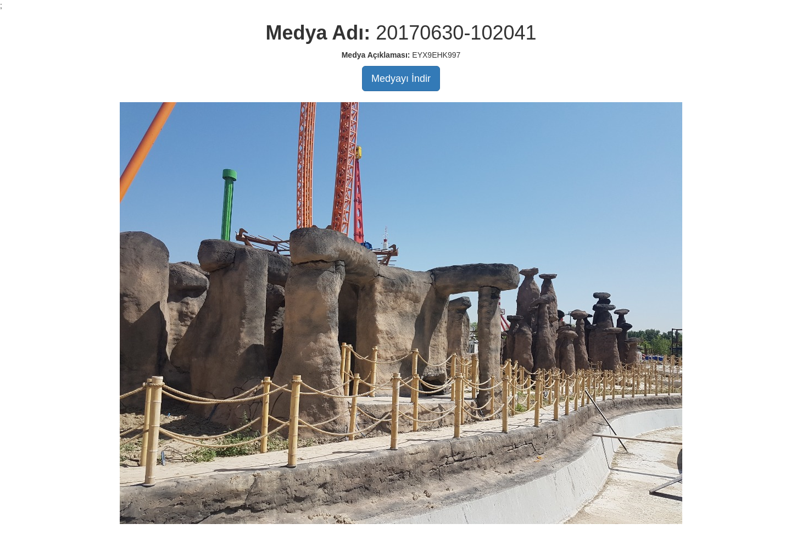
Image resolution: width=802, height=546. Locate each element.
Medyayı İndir (401, 78)
